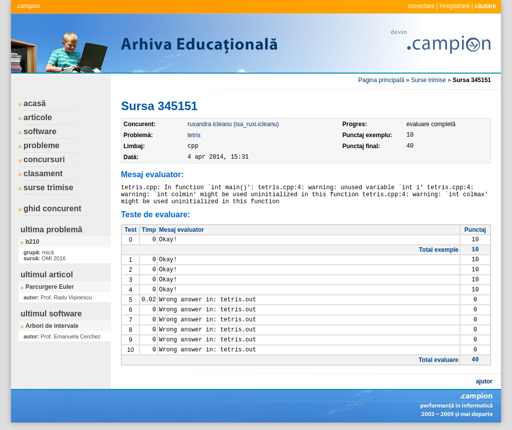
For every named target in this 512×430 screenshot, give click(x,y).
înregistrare (455, 6)
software (40, 131)
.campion (28, 6)
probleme (42, 145)
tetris (194, 135)
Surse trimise (428, 80)
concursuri (44, 159)
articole (38, 117)
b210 (32, 241)
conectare (421, 6)
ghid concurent (53, 208)
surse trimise (49, 187)
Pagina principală (381, 80)
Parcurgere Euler (50, 286)
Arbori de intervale (52, 325)
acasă (35, 103)
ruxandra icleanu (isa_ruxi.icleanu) (233, 124)
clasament (43, 173)
